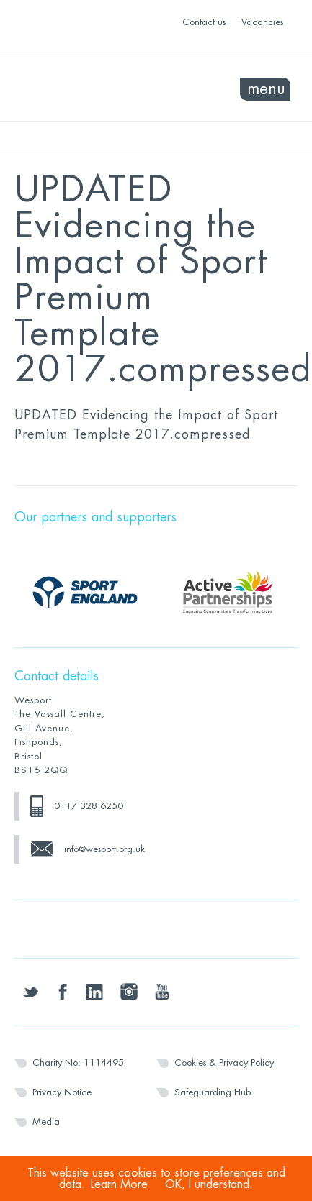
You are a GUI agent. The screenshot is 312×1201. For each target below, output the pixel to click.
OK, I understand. (209, 1184)
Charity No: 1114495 (78, 1062)
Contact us (204, 22)
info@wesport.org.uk (104, 849)
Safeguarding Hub (212, 1092)
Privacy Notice (62, 1092)
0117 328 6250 (88, 805)
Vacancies (262, 22)
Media (46, 1121)
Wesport (85, 87)
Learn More (119, 1184)
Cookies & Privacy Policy (224, 1062)
